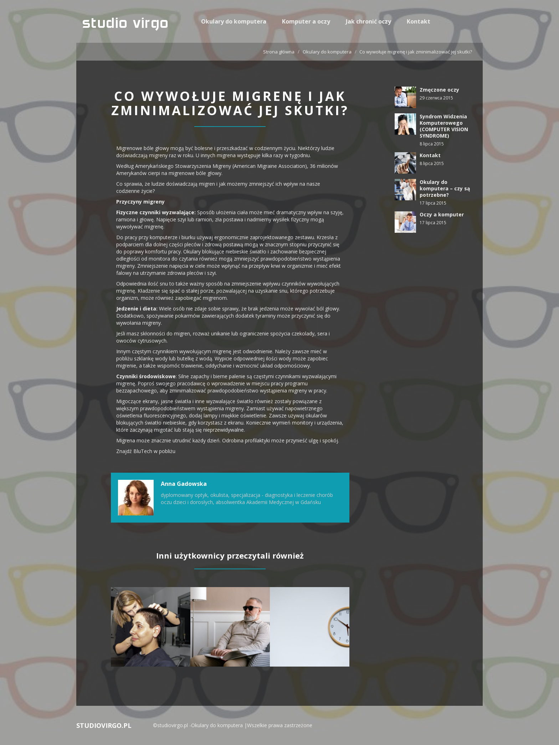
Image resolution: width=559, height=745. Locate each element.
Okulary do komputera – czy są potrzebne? (445, 188)
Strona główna (278, 51)
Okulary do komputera (233, 21)
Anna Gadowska (184, 484)
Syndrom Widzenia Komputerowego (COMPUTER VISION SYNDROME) (444, 126)
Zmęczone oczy (439, 89)
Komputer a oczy (306, 21)
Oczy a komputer (442, 214)
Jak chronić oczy (368, 21)
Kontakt (418, 21)
